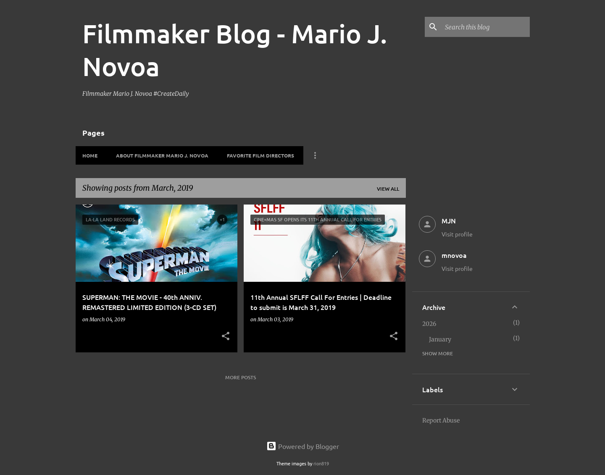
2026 (429, 324)
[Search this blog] (486, 27)
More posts (240, 377)
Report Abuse (441, 420)
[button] (226, 336)
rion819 (321, 463)
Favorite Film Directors (260, 155)
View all (388, 188)
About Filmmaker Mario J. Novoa (162, 155)
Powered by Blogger (302, 446)
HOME (89, 155)
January (440, 339)
